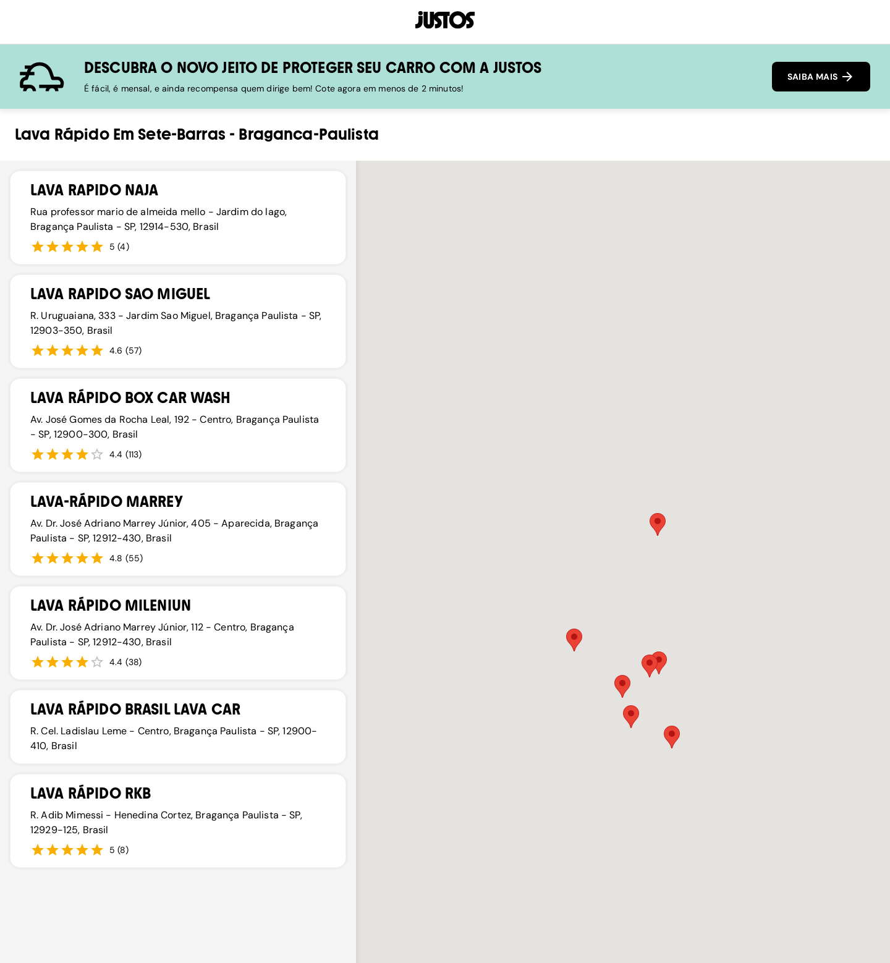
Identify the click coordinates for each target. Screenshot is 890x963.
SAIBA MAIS (821, 76)
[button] (672, 737)
